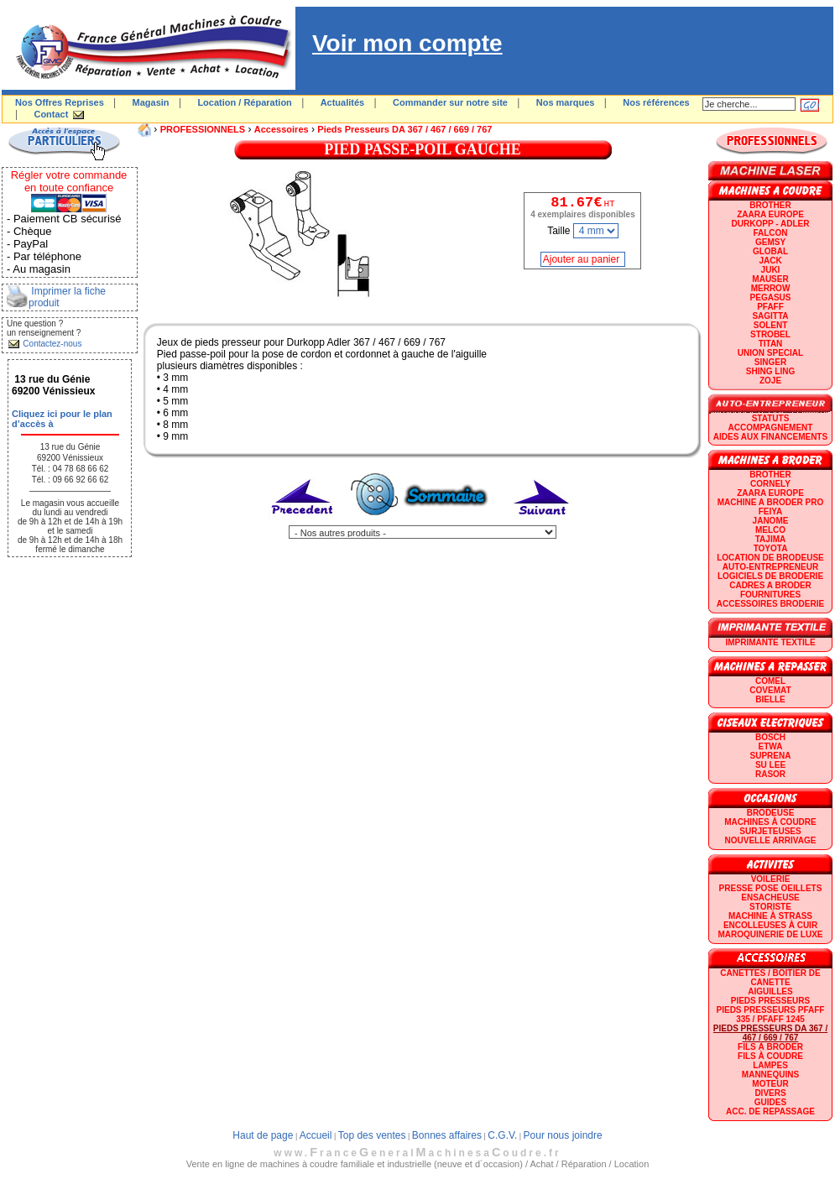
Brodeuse (771, 812)
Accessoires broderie (770, 603)
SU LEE (770, 764)
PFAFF (770, 306)
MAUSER (770, 279)
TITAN (771, 343)
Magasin (151, 102)
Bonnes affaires (447, 1135)
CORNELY (770, 483)
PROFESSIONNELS (202, 129)
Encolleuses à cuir (770, 925)
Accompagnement (770, 427)
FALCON (770, 232)
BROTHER (770, 205)
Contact (51, 114)
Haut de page (262, 1135)
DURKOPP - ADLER (771, 223)
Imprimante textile (770, 642)
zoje (770, 380)
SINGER (770, 362)
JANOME (771, 520)
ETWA (771, 746)
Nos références (656, 102)
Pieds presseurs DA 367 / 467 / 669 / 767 (404, 129)
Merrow (771, 288)
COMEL (770, 681)
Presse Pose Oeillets (770, 888)
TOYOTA (771, 548)
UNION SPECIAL (770, 352)
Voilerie (771, 879)
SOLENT (771, 325)
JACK (770, 260)
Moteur (770, 1083)
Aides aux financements (770, 436)
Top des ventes (372, 1135)
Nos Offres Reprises (59, 102)
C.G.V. (502, 1135)
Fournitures (770, 594)
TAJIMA (770, 539)
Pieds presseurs (770, 1000)
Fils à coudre (770, 1056)
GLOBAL (770, 251)
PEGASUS (770, 297)
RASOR (770, 774)
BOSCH (770, 737)
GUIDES (770, 1102)
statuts (771, 418)
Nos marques (565, 102)
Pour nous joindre (563, 1135)
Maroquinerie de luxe (770, 934)
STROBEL (770, 334)
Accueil (316, 1135)
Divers (769, 1093)
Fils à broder (770, 1046)
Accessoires (281, 129)
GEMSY (770, 242)
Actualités (343, 102)
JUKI (770, 269)
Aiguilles (770, 991)
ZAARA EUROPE (770, 214)
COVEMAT (770, 690)
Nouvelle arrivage (771, 840)
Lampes (770, 1065)
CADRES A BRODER (770, 585)
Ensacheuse (770, 897)
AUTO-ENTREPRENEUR (770, 566)
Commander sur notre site (450, 102)
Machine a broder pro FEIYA (770, 507)
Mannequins (770, 1074)
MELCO (770, 530)
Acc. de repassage (770, 1111)
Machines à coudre (770, 822)
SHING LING (770, 371)
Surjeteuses (770, 831)
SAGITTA (770, 316)
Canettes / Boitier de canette (770, 977)
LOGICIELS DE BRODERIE (770, 576)
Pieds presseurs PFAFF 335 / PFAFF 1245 (771, 1014)
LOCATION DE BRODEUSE (770, 557)
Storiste (770, 906)
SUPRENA (770, 755)
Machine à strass (770, 916)
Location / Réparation (244, 102)
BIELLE (770, 699)
